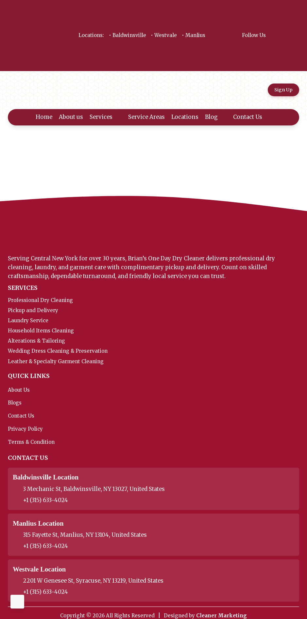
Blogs (15, 403)
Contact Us (252, 117)
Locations (184, 117)
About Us (19, 390)
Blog (216, 117)
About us (71, 117)
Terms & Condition (31, 442)
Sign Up (283, 90)
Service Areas (146, 117)
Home (44, 117)
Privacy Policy (25, 429)
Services (106, 117)
